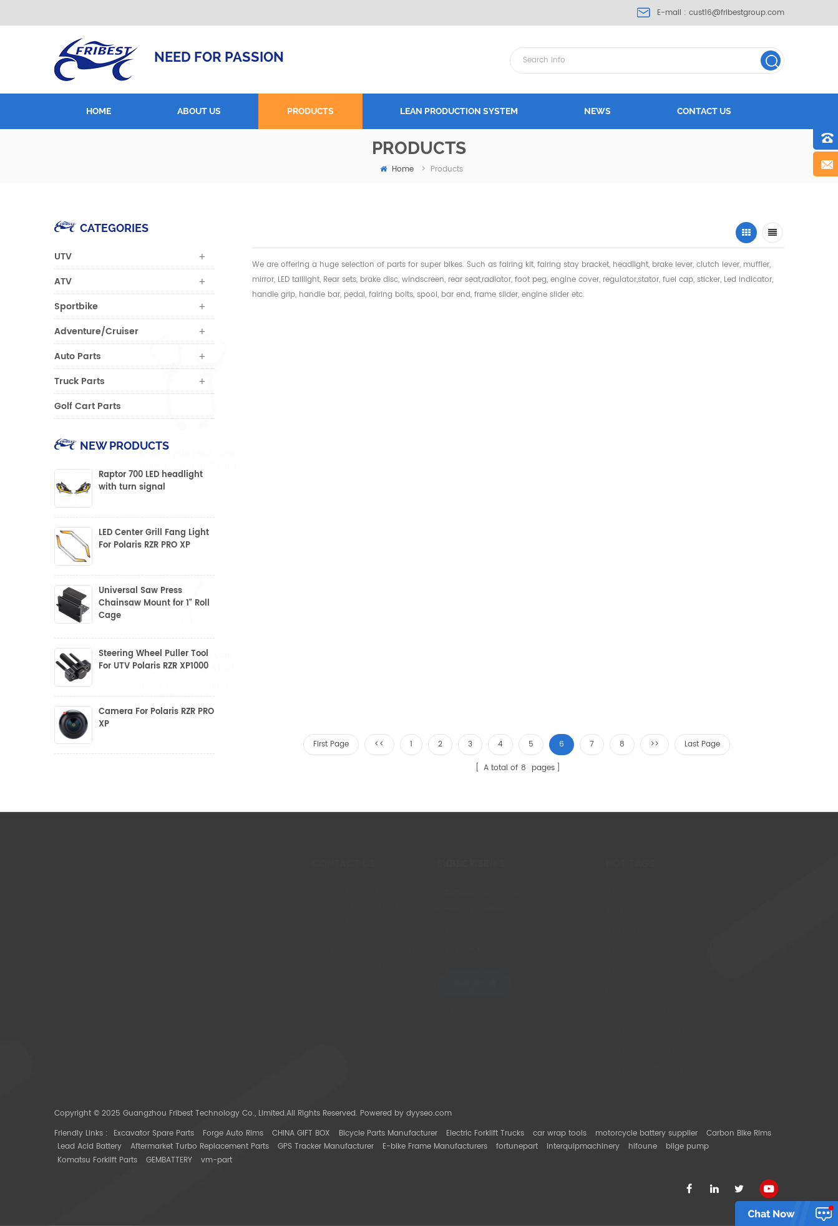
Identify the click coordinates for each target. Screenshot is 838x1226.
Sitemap (400, 990)
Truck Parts (79, 381)
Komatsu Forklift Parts (97, 1160)
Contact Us (405, 951)
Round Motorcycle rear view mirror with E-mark (461, 661)
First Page (331, 744)
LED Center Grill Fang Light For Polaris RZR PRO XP (154, 539)
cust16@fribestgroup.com (736, 13)
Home (98, 111)
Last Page (702, 744)
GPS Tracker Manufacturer (326, 1146)
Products (310, 111)
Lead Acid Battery (89, 1146)
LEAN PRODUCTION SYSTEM (459, 111)
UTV (63, 256)
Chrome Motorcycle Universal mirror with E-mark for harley (249, 661)
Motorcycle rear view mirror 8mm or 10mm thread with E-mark (315, 459)
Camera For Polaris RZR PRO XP (156, 718)
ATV (63, 281)
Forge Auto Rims (233, 1133)
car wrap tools (560, 1133)
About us (199, 111)
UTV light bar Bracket (570, 1049)
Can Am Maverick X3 (570, 1010)
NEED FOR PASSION (219, 57)
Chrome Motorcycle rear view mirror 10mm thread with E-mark (691, 459)
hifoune (642, 1146)
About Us (402, 911)
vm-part (216, 1160)
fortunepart (517, 1146)
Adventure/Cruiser (96, 331)
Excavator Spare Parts (154, 1133)
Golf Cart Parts (87, 406)
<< (379, 744)
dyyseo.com (429, 1113)
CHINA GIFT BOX (301, 1133)
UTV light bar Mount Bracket (583, 1029)
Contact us (704, 111)
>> (654, 744)
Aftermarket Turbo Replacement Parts (199, 1146)
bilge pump (687, 1146)
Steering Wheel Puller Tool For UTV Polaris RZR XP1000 (153, 660)
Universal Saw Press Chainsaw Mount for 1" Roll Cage (154, 603)
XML (392, 1010)
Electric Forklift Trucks (485, 1133)
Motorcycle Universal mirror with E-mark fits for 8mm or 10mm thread (443, 459)
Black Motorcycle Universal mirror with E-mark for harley (352, 661)
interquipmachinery (583, 1146)
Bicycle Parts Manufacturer (388, 1133)
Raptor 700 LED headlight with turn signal (151, 481)
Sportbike (76, 306)
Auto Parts (77, 356)
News (597, 111)
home (397, 169)
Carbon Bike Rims (738, 1133)
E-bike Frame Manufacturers (434, 1146)
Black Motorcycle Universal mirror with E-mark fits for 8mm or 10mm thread (569, 459)
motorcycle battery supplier (646, 1133)
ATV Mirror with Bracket (574, 1069)
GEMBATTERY (169, 1160)
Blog (393, 971)
